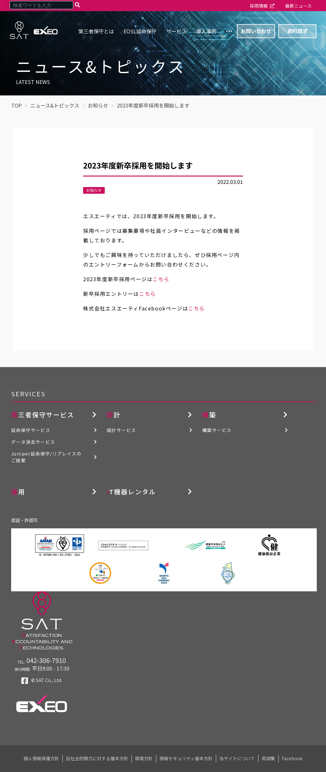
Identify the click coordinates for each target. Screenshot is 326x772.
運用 (18, 491)
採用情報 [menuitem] (259, 6)
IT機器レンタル (131, 491)
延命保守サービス (30, 430)
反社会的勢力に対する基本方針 (97, 758)
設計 (114, 414)
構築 (209, 414)
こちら (160, 279)
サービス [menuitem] (176, 31)
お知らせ (94, 190)
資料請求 (297, 31)
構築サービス (216, 430)
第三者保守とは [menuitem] (96, 31)
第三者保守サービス (42, 414)
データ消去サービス (33, 442)
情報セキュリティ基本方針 (186, 758)
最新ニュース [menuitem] (298, 6)
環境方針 (144, 758)
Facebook (292, 758)
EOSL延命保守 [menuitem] (140, 31)
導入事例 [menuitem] (206, 31)
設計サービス (121, 430)
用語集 (268, 758)
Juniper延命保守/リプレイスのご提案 (46, 456)
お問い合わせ (256, 31)
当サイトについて (237, 758)
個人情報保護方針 (41, 758)
